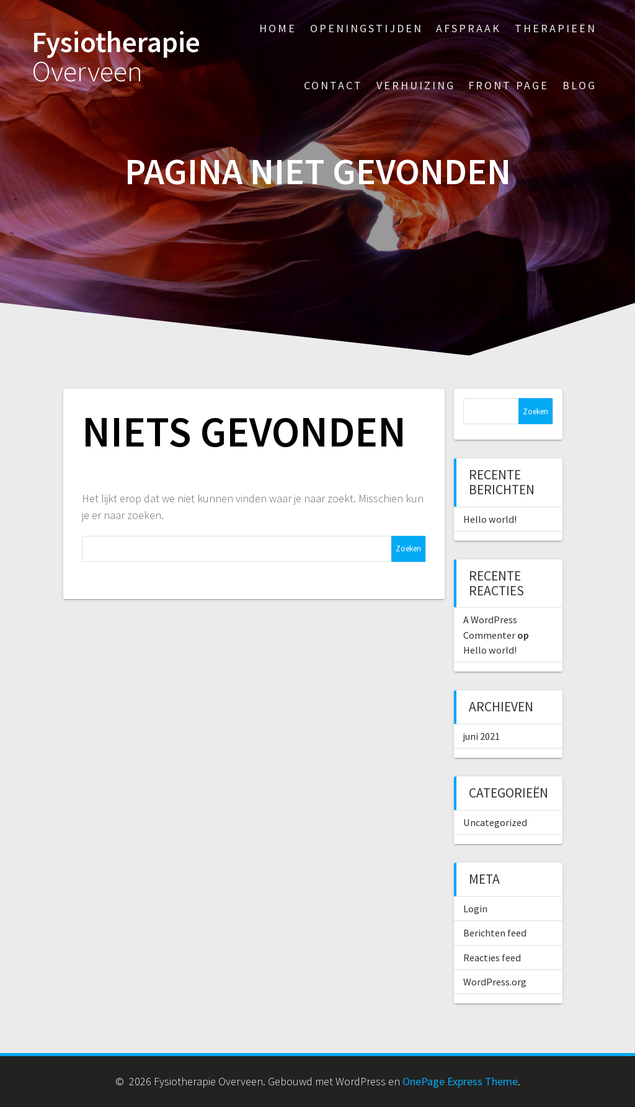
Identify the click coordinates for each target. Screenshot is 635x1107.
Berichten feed (494, 933)
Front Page (508, 85)
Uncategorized (495, 822)
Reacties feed (492, 957)
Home (277, 28)
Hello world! (490, 519)
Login (475, 908)
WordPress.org (494, 982)
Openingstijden (366, 28)
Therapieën (556, 28)
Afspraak (468, 28)
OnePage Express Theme (460, 1081)
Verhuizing (415, 85)
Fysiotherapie (116, 57)
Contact (333, 85)
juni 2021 (481, 736)
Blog (579, 85)
